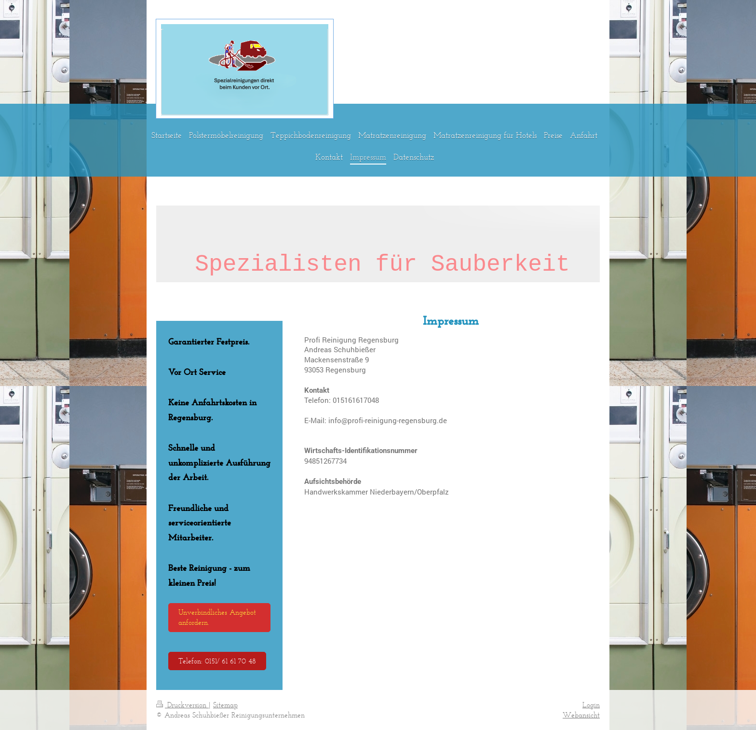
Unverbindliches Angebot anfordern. (217, 617)
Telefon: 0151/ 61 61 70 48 (217, 660)
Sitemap (225, 704)
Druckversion (182, 704)
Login (591, 704)
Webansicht (581, 714)
